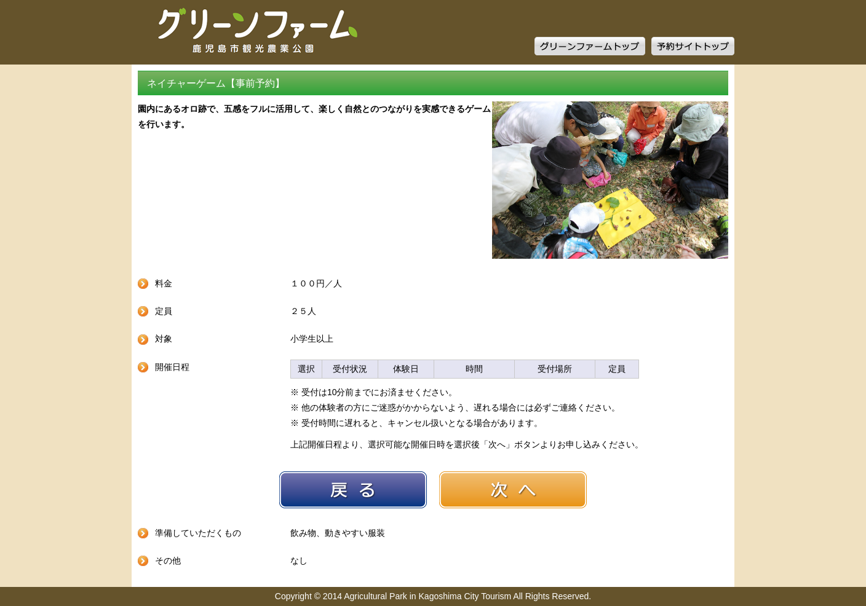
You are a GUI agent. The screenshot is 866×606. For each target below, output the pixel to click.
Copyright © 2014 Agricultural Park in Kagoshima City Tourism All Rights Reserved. (433, 596)
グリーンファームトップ (589, 46)
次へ (513, 489)
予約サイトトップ (692, 46)
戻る (353, 489)
